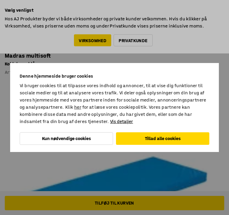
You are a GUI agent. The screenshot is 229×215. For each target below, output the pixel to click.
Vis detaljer (121, 121)
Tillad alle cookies (163, 138)
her (77, 107)
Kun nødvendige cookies (66, 138)
